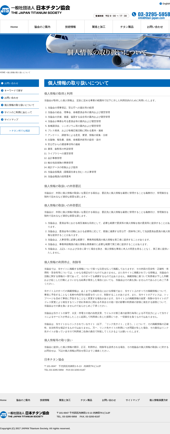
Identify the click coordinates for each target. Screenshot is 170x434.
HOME (2, 72)
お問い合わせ (155, 26)
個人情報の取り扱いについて (19, 105)
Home (14, 26)
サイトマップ (11, 119)
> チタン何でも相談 (19, 130)
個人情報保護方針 (158, 400)
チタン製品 (127, 26)
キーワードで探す (13, 90)
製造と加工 (98, 26)
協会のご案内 (42, 26)
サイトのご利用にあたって (18, 112)
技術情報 (70, 26)
